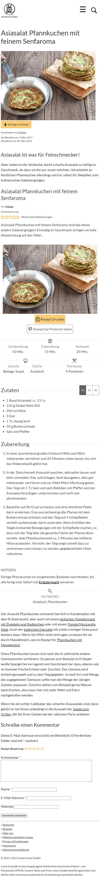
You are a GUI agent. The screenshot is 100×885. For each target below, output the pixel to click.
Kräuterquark (49, 582)
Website (7, 810)
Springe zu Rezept (16, 124)
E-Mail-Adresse (13, 802)
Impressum (9, 849)
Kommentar (11, 757)
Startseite (8, 829)
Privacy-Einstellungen (16, 845)
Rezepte (7, 833)
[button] (3, 217)
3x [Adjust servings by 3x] (95, 390)
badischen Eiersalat (38, 629)
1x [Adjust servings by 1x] (82, 390)
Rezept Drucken (50, 319)
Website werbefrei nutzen (18, 841)
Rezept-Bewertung (12, 748)
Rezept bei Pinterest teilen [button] (50, 329)
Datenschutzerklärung (16, 853)
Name (6, 793)
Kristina (22, 132)
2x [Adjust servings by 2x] (89, 390)
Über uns (8, 837)
